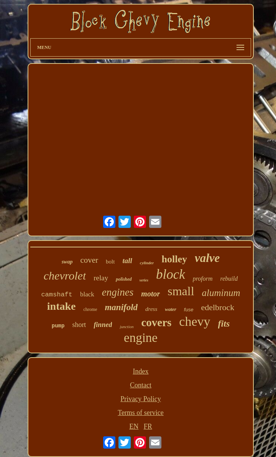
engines (117, 292)
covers (156, 322)
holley (174, 259)
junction (126, 326)
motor (150, 293)
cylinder (147, 262)
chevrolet (65, 275)
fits (224, 324)
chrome (90, 309)
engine (141, 338)
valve (207, 258)
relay (101, 278)
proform (203, 278)
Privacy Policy (140, 399)
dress (151, 309)
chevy (194, 321)
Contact (140, 385)
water (170, 309)
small (181, 291)
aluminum (221, 293)
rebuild (229, 278)
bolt (110, 262)
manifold (121, 307)
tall (127, 261)
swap (67, 262)
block (170, 274)
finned (103, 325)
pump (58, 326)
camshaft (56, 294)
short (79, 325)
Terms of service (141, 412)
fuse (189, 309)
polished (123, 279)
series (144, 280)
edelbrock (217, 307)
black (87, 294)
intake (61, 306)
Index (141, 371)
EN (133, 426)
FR (148, 426)
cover (89, 260)
